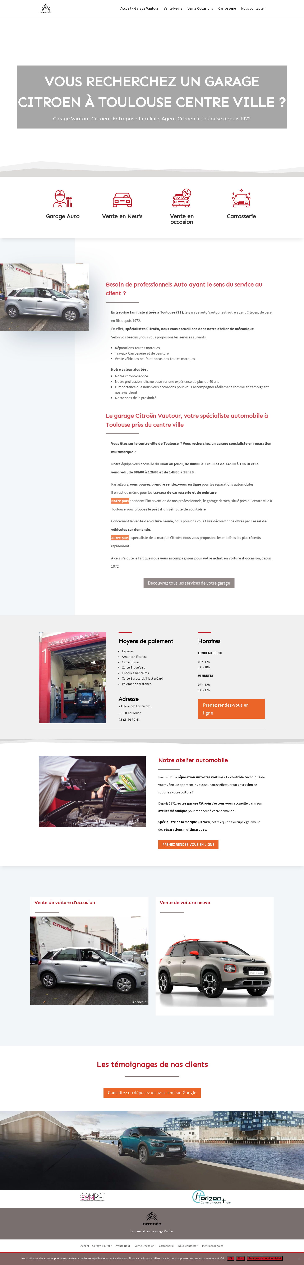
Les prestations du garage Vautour (152, 1231)
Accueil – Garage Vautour (139, 9)
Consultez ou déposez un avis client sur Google (152, 1092)
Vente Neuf (123, 1246)
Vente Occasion (144, 1246)
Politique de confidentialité (265, 1258)
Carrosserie (227, 9)
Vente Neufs (173, 9)
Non (240, 1258)
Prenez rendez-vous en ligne (226, 709)
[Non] (299, 1259)
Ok (230, 1258)
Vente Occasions (200, 9)
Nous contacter (253, 9)
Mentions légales (213, 1246)
